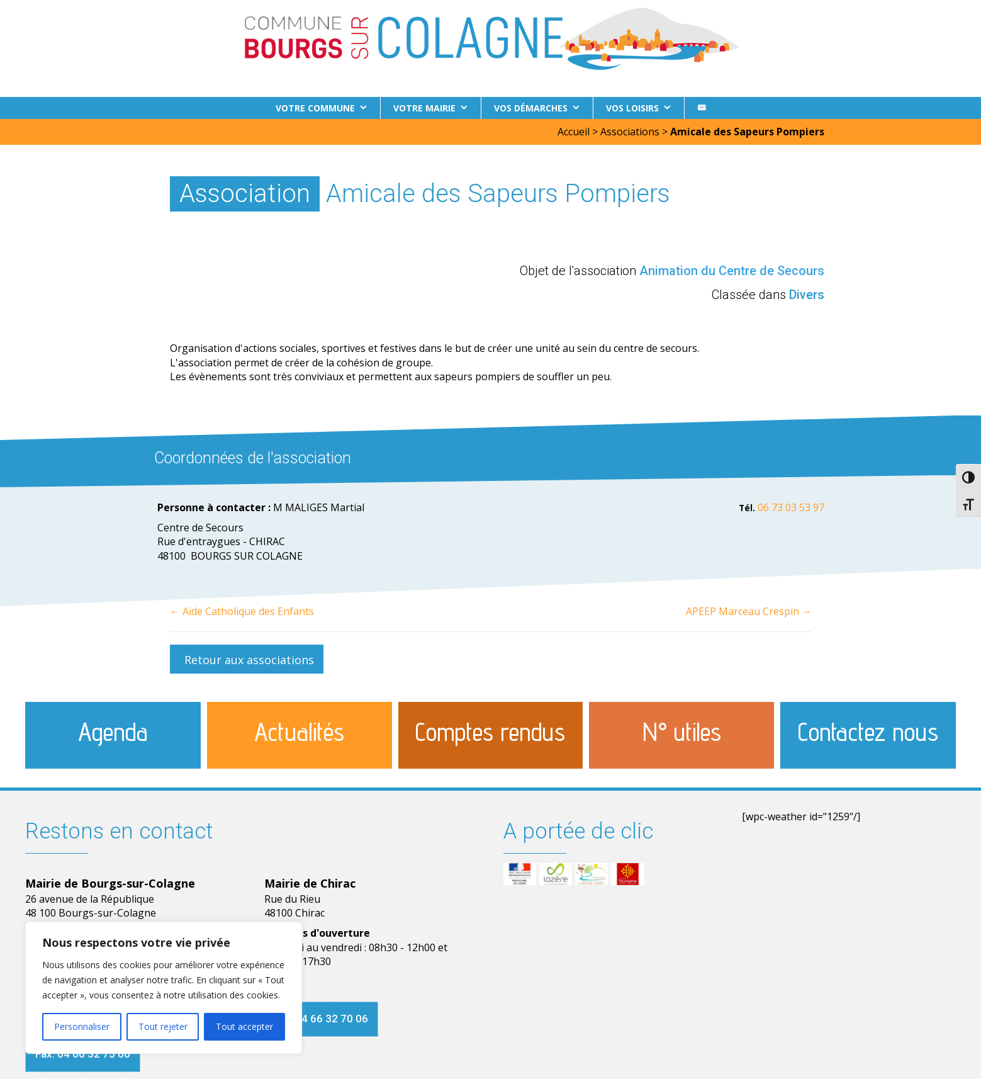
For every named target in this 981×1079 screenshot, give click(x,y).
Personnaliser (81, 1026)
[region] (163, 988)
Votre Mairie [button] (424, 108)
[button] (246, 659)
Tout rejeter (163, 1026)
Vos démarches (531, 108)
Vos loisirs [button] (632, 108)
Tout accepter (244, 1026)
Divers (806, 294)
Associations (629, 131)
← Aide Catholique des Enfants (242, 611)
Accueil (574, 131)
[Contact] (702, 108)
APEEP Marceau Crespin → (749, 611)
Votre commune (315, 108)
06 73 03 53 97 (791, 507)
